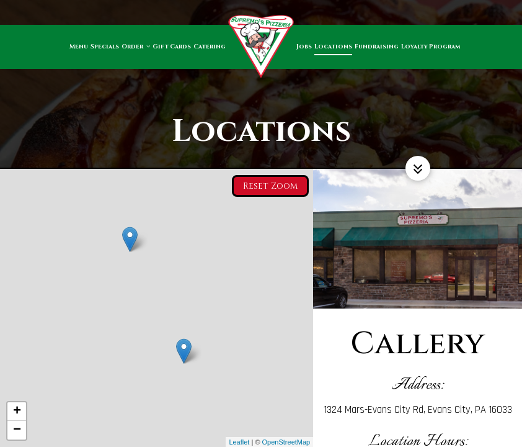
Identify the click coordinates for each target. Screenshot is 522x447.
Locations (333, 46)
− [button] (17, 430)
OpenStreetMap (286, 442)
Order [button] (136, 46)
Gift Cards (172, 46)
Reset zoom (270, 184)
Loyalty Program (430, 46)
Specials (105, 46)
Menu (78, 46)
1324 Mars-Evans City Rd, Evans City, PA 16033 (418, 410)
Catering (209, 46)
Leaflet (239, 442)
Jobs (304, 46)
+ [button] (17, 411)
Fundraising (377, 46)
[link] (261, 46)
